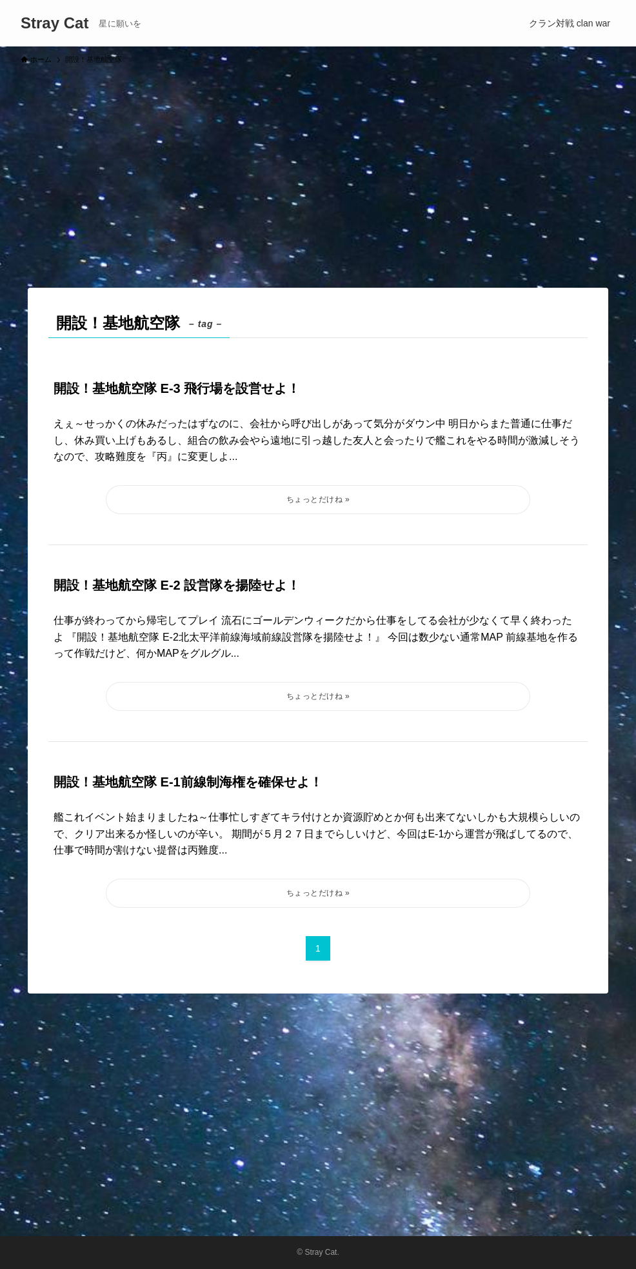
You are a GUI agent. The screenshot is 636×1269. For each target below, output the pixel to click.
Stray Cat (54, 23)
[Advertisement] (318, 170)
